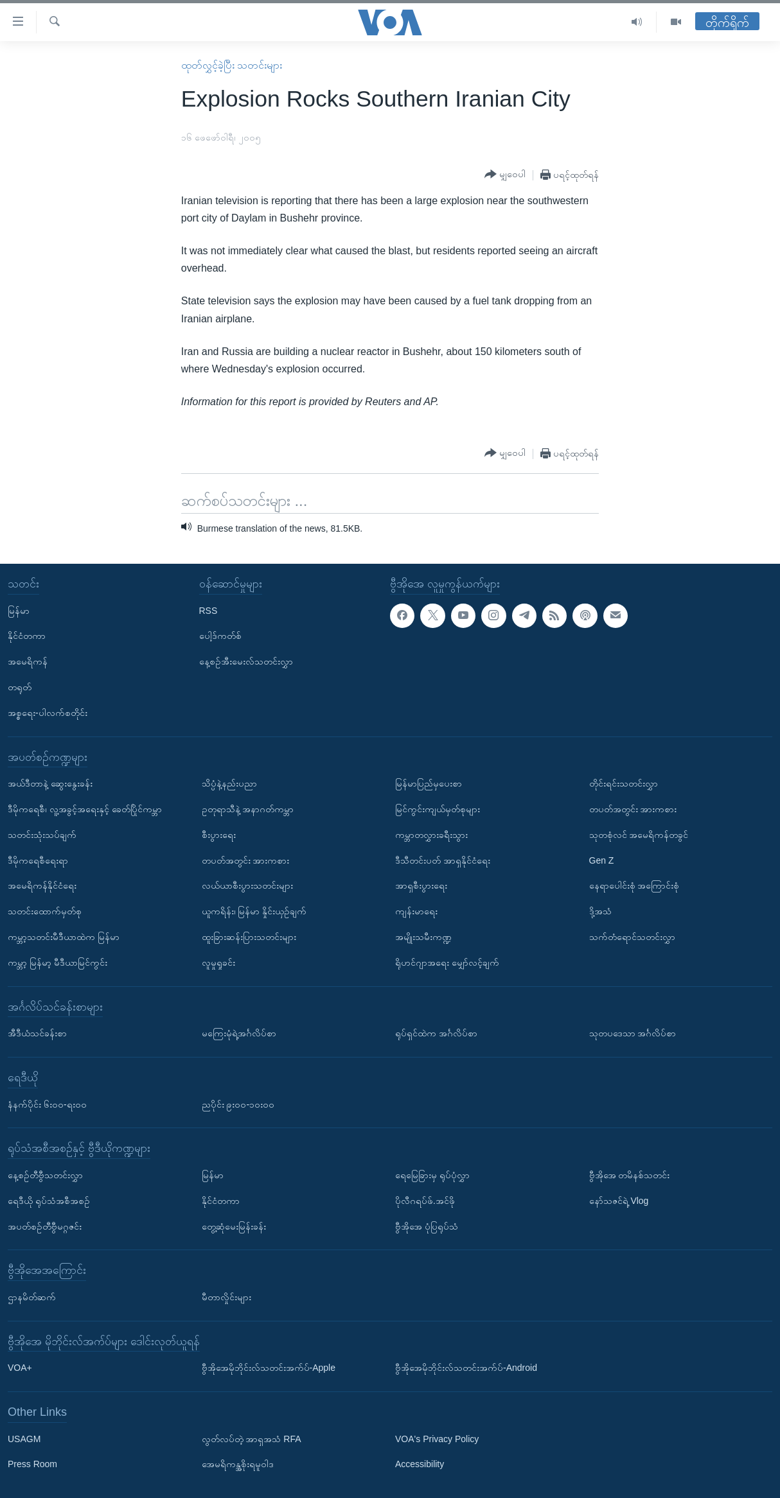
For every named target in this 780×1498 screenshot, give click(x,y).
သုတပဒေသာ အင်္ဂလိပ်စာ (633, 1033)
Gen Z (601, 860)
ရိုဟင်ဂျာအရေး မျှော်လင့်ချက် (447, 962)
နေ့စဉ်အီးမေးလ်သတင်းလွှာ (246, 661)
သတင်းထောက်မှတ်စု (45, 911)
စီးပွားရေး (219, 835)
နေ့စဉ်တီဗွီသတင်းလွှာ (45, 1175)
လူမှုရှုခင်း (218, 962)
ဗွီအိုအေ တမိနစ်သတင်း (629, 1175)
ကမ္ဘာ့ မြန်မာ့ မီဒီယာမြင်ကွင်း (57, 962)
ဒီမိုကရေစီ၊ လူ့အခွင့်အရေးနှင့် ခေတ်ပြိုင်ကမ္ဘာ (85, 809)
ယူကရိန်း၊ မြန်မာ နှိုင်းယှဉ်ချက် (254, 911)
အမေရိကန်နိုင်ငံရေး (42, 885)
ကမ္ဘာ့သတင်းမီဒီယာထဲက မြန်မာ (64, 937)
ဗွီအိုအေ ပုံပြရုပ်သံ (426, 1226)
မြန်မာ (19, 610)
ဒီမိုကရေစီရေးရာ (38, 860)
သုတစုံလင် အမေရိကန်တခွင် (639, 835)
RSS (208, 610)
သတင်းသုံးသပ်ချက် (42, 835)
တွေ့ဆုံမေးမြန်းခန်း (234, 1226)
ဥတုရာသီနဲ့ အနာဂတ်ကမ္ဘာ (248, 809)
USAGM (24, 1438)
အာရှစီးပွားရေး (421, 885)
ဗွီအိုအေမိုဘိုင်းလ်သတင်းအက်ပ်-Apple (268, 1368)
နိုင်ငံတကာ (27, 636)
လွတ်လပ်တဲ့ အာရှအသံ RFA (251, 1438)
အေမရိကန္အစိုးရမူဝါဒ (238, 1464)
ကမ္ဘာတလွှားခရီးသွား (431, 835)
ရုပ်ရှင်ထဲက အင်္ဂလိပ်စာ (436, 1033)
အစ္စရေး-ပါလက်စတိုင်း (47, 713)
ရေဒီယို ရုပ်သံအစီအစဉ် (49, 1201)
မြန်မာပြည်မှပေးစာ (428, 783)
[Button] (505, 174)
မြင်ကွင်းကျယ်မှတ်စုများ (437, 809)
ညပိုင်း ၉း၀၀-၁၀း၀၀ (238, 1104)
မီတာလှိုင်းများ (226, 1297)
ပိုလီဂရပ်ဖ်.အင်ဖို (425, 1201)
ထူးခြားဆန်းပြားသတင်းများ (249, 937)
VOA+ (20, 1368)
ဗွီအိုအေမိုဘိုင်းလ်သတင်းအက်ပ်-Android (466, 1368)
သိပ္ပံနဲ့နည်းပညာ (229, 783)
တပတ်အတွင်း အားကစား (246, 860)
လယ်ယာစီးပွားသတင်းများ (247, 885)
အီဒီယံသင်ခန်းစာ (37, 1033)
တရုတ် (19, 687)
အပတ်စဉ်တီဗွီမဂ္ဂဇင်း (45, 1226)
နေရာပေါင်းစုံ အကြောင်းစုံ (634, 885)
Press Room (32, 1464)
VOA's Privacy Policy (437, 1438)
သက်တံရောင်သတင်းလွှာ (632, 937)
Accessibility (419, 1464)
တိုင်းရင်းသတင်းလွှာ (623, 783)
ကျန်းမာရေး (416, 911)
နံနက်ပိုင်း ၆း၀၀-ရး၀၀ (47, 1104)
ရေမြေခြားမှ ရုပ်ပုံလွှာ (432, 1175)
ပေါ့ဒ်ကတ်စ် (220, 636)
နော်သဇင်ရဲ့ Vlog (619, 1201)
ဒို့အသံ (600, 911)
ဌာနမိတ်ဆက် (32, 1297)
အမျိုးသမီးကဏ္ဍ (423, 937)
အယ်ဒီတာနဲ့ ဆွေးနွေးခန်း (50, 783)
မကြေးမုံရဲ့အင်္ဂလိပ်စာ (239, 1033)
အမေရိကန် (28, 661)
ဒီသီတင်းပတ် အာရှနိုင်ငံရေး (442, 860)
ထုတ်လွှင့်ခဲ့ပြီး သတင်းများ (231, 65)
